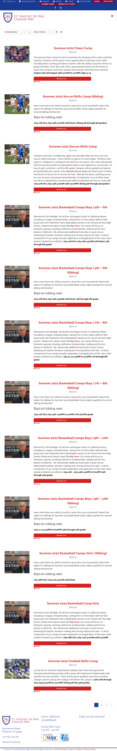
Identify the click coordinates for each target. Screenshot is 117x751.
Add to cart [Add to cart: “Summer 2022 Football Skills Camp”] (62, 688)
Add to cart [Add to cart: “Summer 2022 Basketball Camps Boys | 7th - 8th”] (62, 365)
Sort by (11, 32)
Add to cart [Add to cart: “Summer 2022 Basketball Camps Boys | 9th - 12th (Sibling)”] (62, 535)
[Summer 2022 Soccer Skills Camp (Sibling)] (17, 104)
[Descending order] (29, 32)
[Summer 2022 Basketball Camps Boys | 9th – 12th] (17, 447)
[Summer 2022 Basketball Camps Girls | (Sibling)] (17, 562)
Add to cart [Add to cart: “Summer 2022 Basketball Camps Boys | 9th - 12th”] (62, 481)
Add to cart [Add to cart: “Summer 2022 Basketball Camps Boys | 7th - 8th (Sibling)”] (62, 420)
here (77, 226)
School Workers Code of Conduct (68, 749)
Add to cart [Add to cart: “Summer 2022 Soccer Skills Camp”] (62, 189)
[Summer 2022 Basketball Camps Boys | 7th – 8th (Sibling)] (17, 392)
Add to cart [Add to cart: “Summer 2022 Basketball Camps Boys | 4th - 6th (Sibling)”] (62, 305)
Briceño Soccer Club (76, 171)
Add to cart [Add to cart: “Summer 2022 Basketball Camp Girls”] (62, 643)
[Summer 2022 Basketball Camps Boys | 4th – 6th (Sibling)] (17, 277)
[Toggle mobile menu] (112, 16)
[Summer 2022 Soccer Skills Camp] (17, 154)
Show (40, 32)
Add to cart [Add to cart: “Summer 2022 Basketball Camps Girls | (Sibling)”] (62, 585)
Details (37, 81)
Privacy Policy (90, 749)
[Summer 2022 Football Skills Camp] (17, 669)
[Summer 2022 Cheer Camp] (17, 54)
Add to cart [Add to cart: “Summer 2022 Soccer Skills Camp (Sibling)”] (62, 129)
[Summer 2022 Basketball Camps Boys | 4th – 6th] (17, 216)
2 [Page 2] (101, 705)
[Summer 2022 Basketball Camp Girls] (17, 612)
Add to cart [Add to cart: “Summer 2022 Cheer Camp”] (62, 79)
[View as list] (61, 32)
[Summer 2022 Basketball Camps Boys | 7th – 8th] (17, 331)
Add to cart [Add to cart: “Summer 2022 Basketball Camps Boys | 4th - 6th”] (62, 250)
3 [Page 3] (106, 705)
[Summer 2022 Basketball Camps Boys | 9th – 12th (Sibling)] (17, 507)
